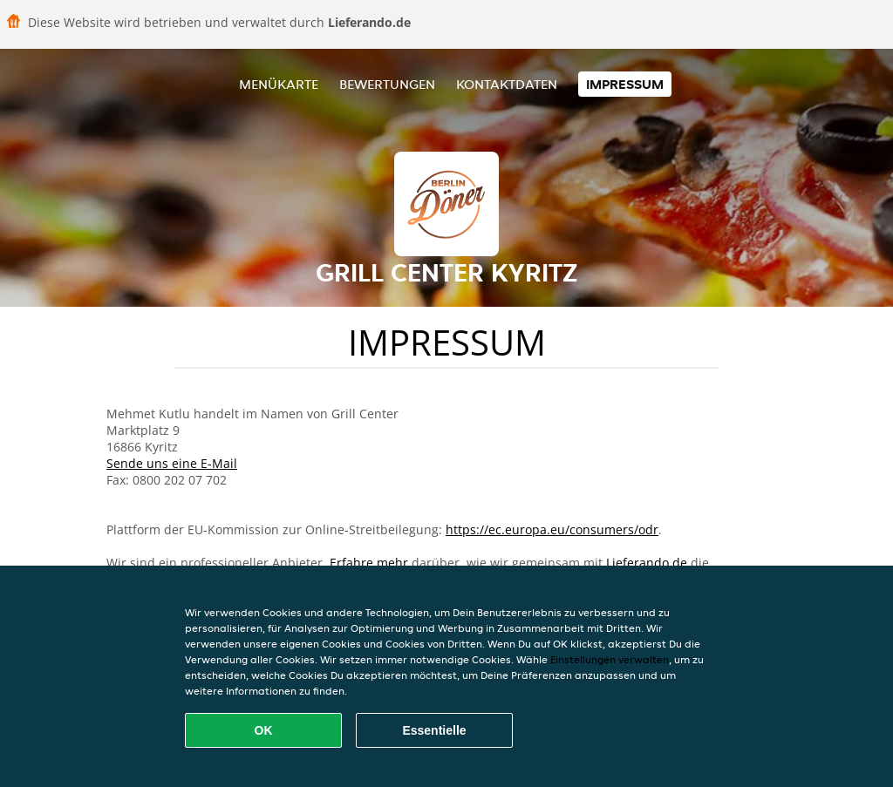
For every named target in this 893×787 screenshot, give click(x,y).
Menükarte (278, 84)
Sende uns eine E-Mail (171, 463)
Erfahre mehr (369, 562)
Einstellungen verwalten (609, 659)
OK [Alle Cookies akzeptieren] (264, 730)
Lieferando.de (646, 562)
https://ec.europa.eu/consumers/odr (552, 529)
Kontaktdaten (506, 84)
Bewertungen (387, 84)
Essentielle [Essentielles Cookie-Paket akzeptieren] (434, 730)
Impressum (625, 84)
